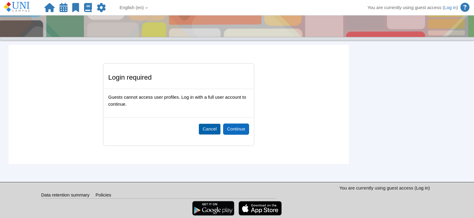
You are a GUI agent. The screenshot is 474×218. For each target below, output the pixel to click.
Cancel (210, 128)
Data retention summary (65, 194)
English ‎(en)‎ (132, 7)
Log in (450, 7)
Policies (103, 194)
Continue (236, 128)
